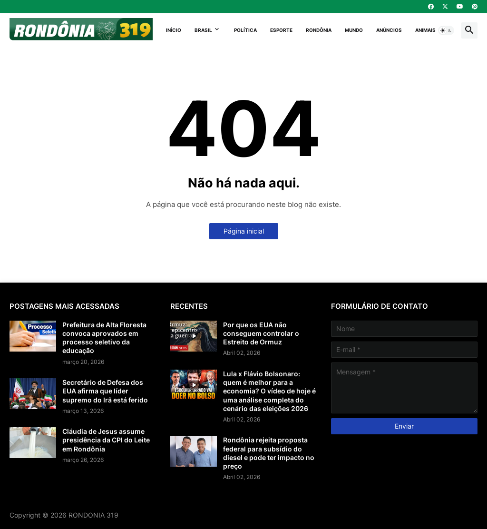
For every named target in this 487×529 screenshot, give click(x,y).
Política (245, 30)
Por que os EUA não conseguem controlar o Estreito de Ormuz (261, 333)
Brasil (203, 30)
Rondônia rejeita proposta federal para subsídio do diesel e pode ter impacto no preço (268, 453)
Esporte (281, 30)
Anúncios (389, 30)
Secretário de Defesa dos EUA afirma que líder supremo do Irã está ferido (105, 390)
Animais (425, 30)
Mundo (354, 30)
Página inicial (244, 231)
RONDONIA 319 (93, 515)
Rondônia (318, 30)
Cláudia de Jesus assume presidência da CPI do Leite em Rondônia (106, 439)
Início (173, 30)
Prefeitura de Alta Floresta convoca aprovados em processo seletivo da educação (104, 338)
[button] (446, 30)
